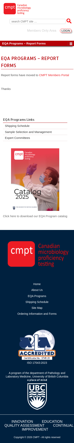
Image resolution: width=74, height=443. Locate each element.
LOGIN (65, 30)
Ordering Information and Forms (36, 313)
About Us (37, 290)
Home (37, 284)
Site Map (36, 307)
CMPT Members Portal (54, 75)
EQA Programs (37, 296)
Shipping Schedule (17, 125)
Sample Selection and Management (28, 132)
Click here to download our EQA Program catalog (35, 216)
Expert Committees (17, 137)
